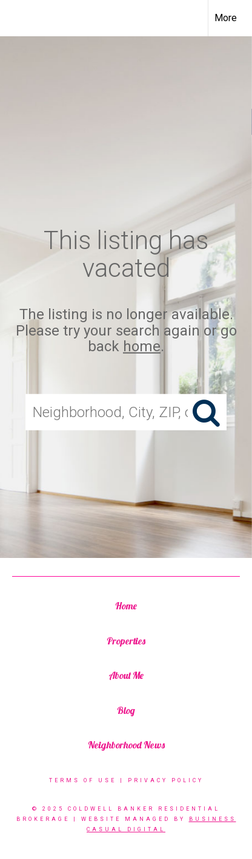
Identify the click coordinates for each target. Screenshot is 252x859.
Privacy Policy (166, 780)
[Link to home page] (20, 18)
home (142, 346)
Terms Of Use (82, 780)
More (225, 18)
